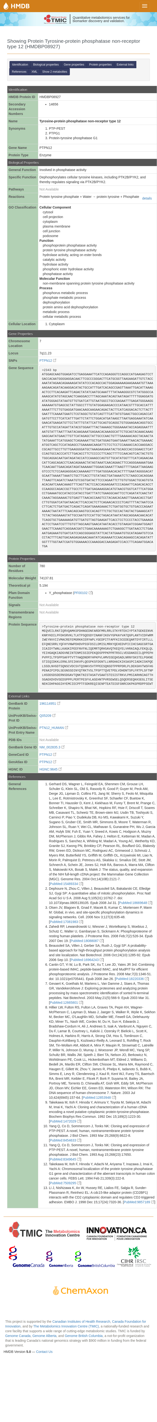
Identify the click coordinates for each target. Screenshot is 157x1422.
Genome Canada (18, 1336)
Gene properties (74, 64)
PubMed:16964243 (87, 960)
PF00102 (83, 593)
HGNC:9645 (50, 769)
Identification (20, 64)
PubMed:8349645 (65, 1159)
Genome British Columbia (84, 1336)
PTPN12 (47, 360)
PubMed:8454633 (65, 1140)
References (19, 71)
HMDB (20, 6)
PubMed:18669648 (135, 903)
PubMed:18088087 (87, 941)
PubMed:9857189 (139, 1202)
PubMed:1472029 (65, 1121)
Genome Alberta (44, 1336)
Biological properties (46, 64)
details (147, 198)
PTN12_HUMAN (53, 728)
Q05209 (47, 716)
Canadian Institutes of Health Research (81, 1321)
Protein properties (100, 64)
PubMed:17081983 (66, 922)
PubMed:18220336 (132, 979)
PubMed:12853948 (99, 1097)
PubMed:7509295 (65, 1183)
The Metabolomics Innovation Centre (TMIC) (66, 1326)
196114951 (49, 703)
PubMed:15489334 (66, 884)
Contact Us (44, 1352)
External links (125, 64)
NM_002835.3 (52, 747)
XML (34, 71)
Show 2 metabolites (54, 71)
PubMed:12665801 (66, 1002)
